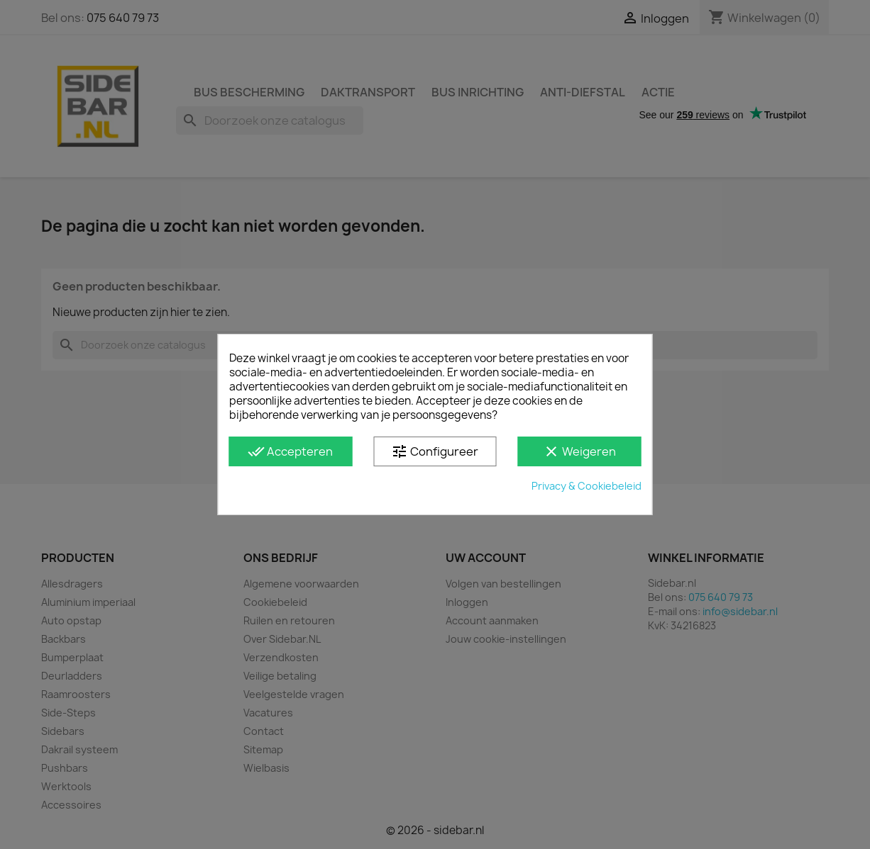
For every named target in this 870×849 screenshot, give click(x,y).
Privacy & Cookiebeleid (587, 486)
